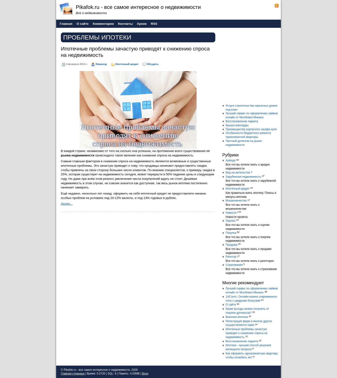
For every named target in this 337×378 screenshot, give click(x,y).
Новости (231, 212)
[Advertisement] (251, 67)
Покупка (231, 232)
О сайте (231, 304)
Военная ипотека (237, 317)
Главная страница (72, 373)
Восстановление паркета (242, 121)
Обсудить (152, 64)
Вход (145, 373)
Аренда (230, 160)
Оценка (230, 220)
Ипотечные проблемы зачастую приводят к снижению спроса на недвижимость (246, 333)
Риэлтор (231, 256)
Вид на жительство (238, 172)
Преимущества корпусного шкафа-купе (251, 129)
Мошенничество (236, 200)
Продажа (231, 244)
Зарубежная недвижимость (243, 176)
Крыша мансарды (237, 125)
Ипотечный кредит (127, 64)
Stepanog (101, 64)
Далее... (67, 203)
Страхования (234, 264)
